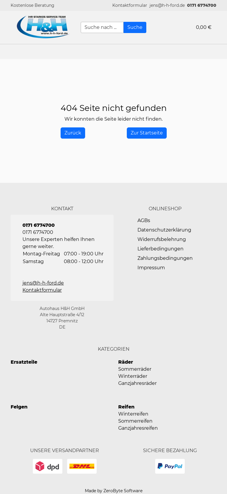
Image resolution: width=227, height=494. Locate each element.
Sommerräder (134, 369)
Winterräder (132, 376)
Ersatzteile (24, 362)
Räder (125, 362)
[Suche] (135, 27)
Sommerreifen (135, 421)
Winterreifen (133, 414)
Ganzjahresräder (137, 383)
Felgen (19, 407)
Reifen (126, 407)
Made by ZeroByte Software (113, 490)
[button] (129, 5)
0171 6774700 (201, 5)
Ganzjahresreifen (138, 428)
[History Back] (73, 133)
